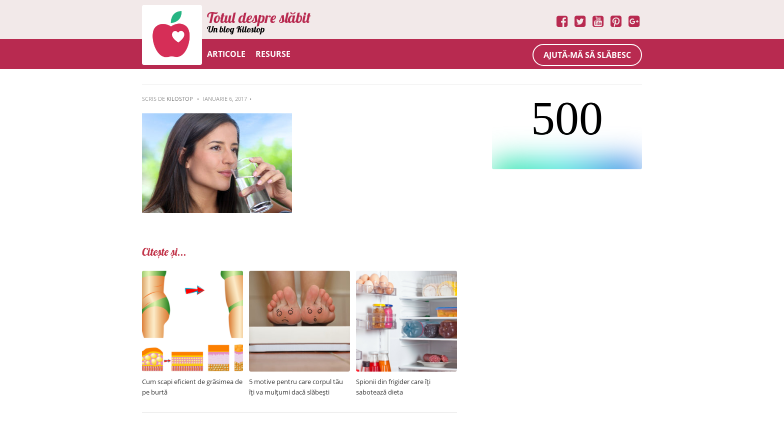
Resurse (273, 53)
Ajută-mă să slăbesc (587, 54)
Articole (226, 53)
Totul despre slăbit (258, 17)
